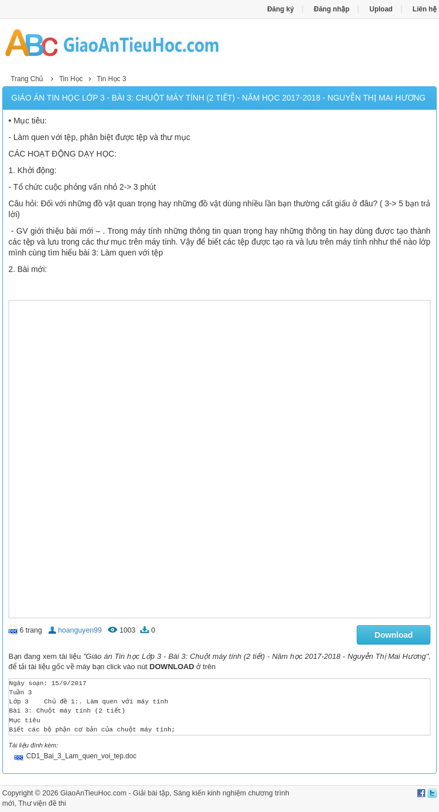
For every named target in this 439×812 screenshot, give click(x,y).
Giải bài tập (151, 793)
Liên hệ (425, 9)
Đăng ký (280, 9)
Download (393, 634)
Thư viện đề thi (42, 803)
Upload (381, 9)
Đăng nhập (331, 9)
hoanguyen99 (80, 630)
